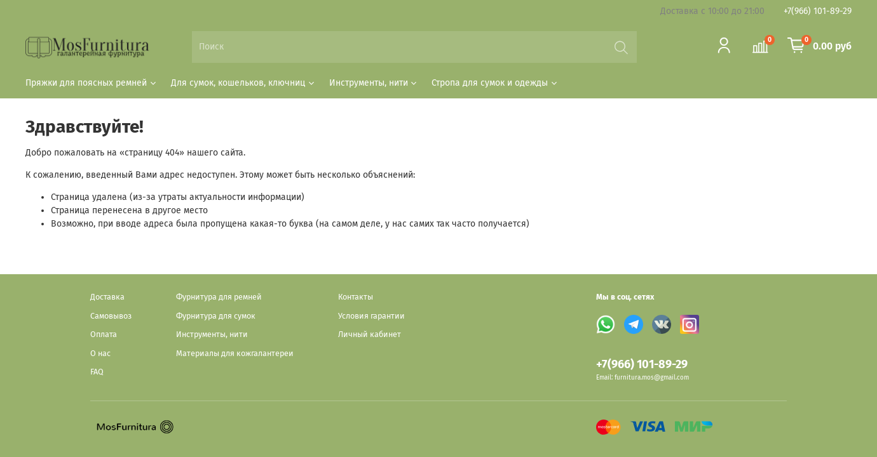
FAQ (97, 371)
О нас (100, 353)
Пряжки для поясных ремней (91, 82)
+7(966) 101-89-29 (818, 11)
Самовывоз (111, 316)
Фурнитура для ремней (219, 296)
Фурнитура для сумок (215, 316)
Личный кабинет (369, 334)
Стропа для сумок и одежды (495, 82)
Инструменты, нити (374, 82)
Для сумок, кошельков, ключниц (243, 82)
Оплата (103, 334)
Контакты (355, 296)
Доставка (107, 296)
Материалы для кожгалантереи (235, 353)
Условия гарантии (371, 316)
